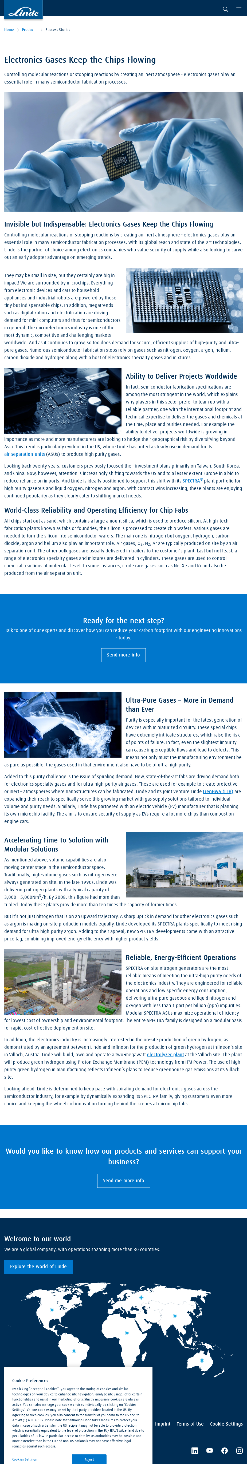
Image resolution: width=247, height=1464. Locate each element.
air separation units (24, 454)
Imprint (162, 1424)
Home (9, 30)
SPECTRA (193, 481)
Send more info (123, 655)
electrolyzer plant (165, 1055)
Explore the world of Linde (38, 1266)
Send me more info (123, 1180)
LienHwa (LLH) (218, 791)
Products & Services (30, 30)
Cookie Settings (226, 1424)
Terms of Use (190, 1424)
